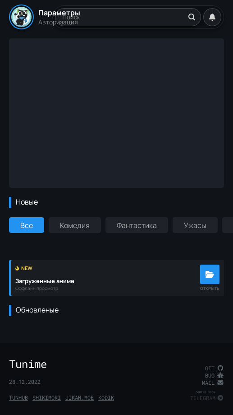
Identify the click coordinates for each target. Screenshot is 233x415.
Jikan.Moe (79, 397)
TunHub (18, 397)
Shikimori (46, 397)
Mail (213, 382)
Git (214, 368)
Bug (214, 375)
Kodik (106, 397)
